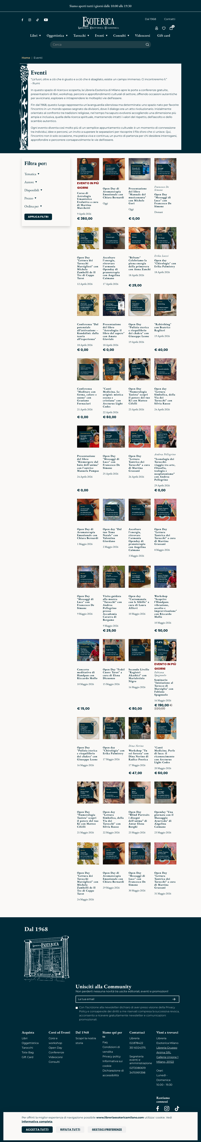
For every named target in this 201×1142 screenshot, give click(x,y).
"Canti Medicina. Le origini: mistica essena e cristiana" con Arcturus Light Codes (113, 397)
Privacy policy (112, 1056)
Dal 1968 (150, 19)
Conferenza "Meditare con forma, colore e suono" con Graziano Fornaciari (87, 396)
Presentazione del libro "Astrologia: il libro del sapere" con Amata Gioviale (114, 331)
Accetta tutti (37, 1129)
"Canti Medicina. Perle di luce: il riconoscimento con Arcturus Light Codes (164, 755)
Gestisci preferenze (107, 1129)
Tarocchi (27, 1047)
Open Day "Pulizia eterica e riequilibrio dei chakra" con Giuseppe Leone (139, 330)
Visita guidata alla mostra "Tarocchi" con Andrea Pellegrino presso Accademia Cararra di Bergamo (112, 608)
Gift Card (27, 1057)
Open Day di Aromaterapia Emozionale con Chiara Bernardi (113, 193)
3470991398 (137, 1072)
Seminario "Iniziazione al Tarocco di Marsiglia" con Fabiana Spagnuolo (163, 687)
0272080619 (137, 1068)
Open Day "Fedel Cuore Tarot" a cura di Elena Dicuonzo (114, 674)
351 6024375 (137, 1047)
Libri (24, 1038)
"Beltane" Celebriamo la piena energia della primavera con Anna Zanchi (140, 263)
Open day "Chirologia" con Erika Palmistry (165, 263)
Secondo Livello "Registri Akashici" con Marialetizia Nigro (139, 675)
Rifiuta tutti (70, 1129)
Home (26, 57)
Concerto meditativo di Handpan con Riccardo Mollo (87, 674)
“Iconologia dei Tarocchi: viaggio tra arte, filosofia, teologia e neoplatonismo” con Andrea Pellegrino (164, 469)
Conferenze (56, 1052)
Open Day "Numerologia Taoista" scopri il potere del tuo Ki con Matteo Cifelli (139, 396)
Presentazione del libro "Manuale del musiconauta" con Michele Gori (138, 196)
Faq (105, 1042)
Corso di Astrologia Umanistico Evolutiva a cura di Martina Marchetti (87, 200)
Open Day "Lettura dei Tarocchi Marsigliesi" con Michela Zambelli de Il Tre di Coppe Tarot (87, 268)
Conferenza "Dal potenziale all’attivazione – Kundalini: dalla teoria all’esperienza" (88, 331)
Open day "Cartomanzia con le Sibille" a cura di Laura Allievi (139, 602)
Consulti (54, 1061)
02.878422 (136, 1043)
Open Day (55, 1047)
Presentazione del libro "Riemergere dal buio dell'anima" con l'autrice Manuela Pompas (88, 463)
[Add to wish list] (94, 164)
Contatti (169, 19)
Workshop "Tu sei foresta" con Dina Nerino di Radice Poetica (139, 755)
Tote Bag (28, 1052)
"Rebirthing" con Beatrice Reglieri (162, 327)
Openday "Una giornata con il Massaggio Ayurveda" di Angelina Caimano (164, 819)
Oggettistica (30, 1043)
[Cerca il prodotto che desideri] (97, 44)
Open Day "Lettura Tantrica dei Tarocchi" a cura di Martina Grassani (139, 463)
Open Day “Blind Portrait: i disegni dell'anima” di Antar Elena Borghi (139, 819)
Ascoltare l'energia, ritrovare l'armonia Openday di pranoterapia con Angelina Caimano (111, 268)
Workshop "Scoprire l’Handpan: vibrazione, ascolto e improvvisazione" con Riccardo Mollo (165, 606)
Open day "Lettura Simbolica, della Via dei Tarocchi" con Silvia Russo (164, 396)
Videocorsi (56, 1057)
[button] (46, 174)
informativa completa (37, 1121)
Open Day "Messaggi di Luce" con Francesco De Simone (163, 200)
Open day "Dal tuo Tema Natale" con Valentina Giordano (112, 535)
